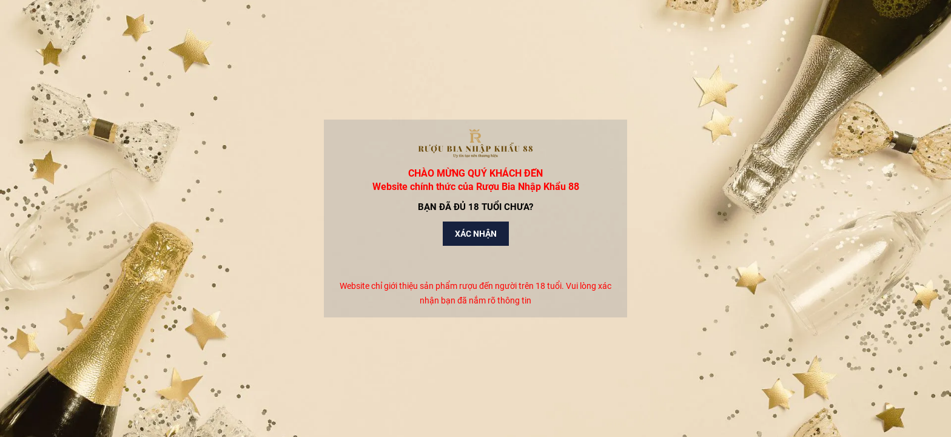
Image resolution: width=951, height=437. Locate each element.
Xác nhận (476, 234)
